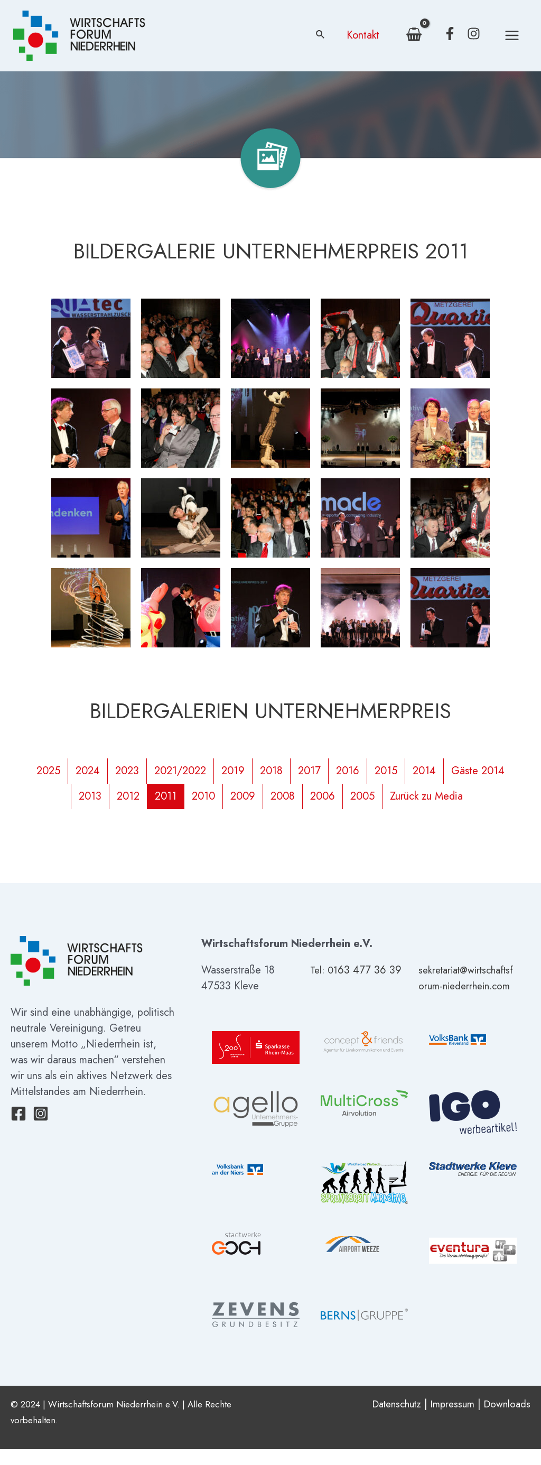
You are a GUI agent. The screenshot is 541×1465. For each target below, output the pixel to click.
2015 (386, 770)
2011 (165, 796)
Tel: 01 (325, 970)
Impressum (448, 1419)
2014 (424, 770)
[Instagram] (473, 33)
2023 (127, 770)
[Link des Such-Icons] (320, 35)
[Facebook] (449, 33)
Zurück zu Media (426, 796)
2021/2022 (180, 770)
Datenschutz (387, 1419)
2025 (48, 770)
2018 (271, 770)
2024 (88, 770)
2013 (90, 796)
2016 (347, 770)
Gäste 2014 (478, 770)
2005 (362, 796)
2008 (282, 796)
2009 (242, 796)
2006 (322, 796)
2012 (128, 796)
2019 (233, 770)
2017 (309, 770)
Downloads (505, 1419)
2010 (203, 796)
